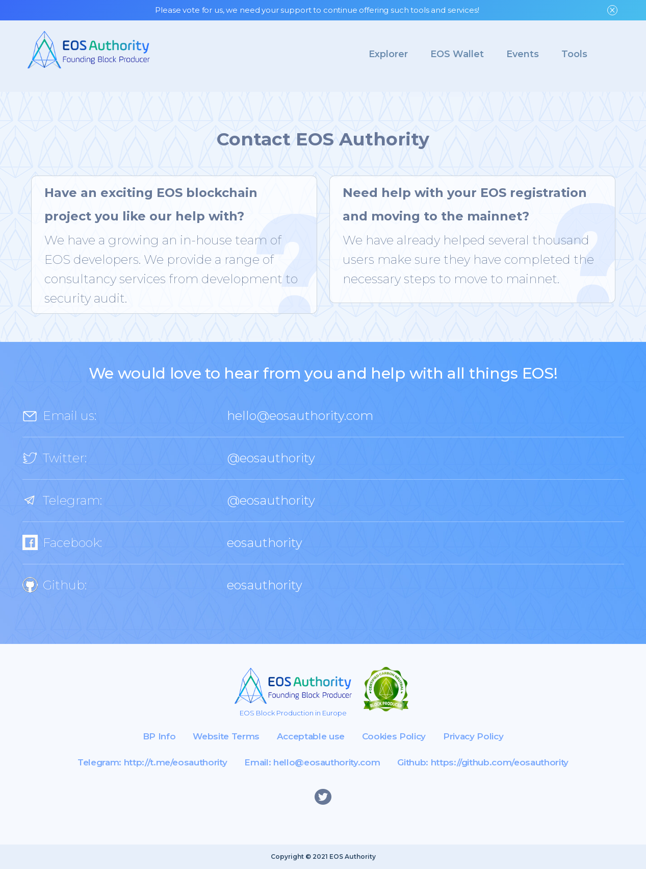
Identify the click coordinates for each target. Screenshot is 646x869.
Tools (574, 54)
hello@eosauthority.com (300, 415)
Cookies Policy (394, 736)
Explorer (388, 54)
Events (522, 54)
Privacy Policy (473, 736)
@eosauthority (271, 458)
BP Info (159, 736)
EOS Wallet (457, 54)
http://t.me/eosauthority (175, 762)
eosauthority (264, 542)
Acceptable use (311, 736)
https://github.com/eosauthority (500, 762)
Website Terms (226, 736)
